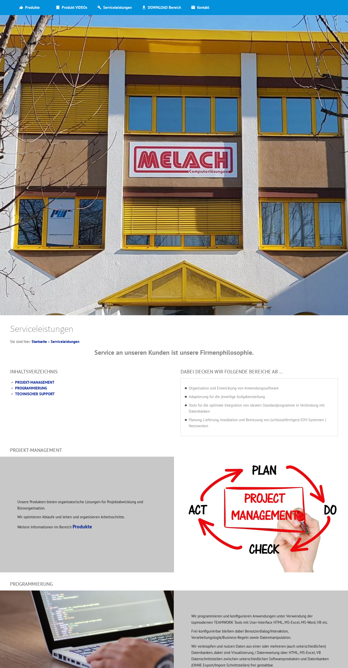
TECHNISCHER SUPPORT (35, 393)
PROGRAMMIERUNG (31, 388)
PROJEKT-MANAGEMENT (34, 382)
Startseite (39, 341)
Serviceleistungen (65, 341)
